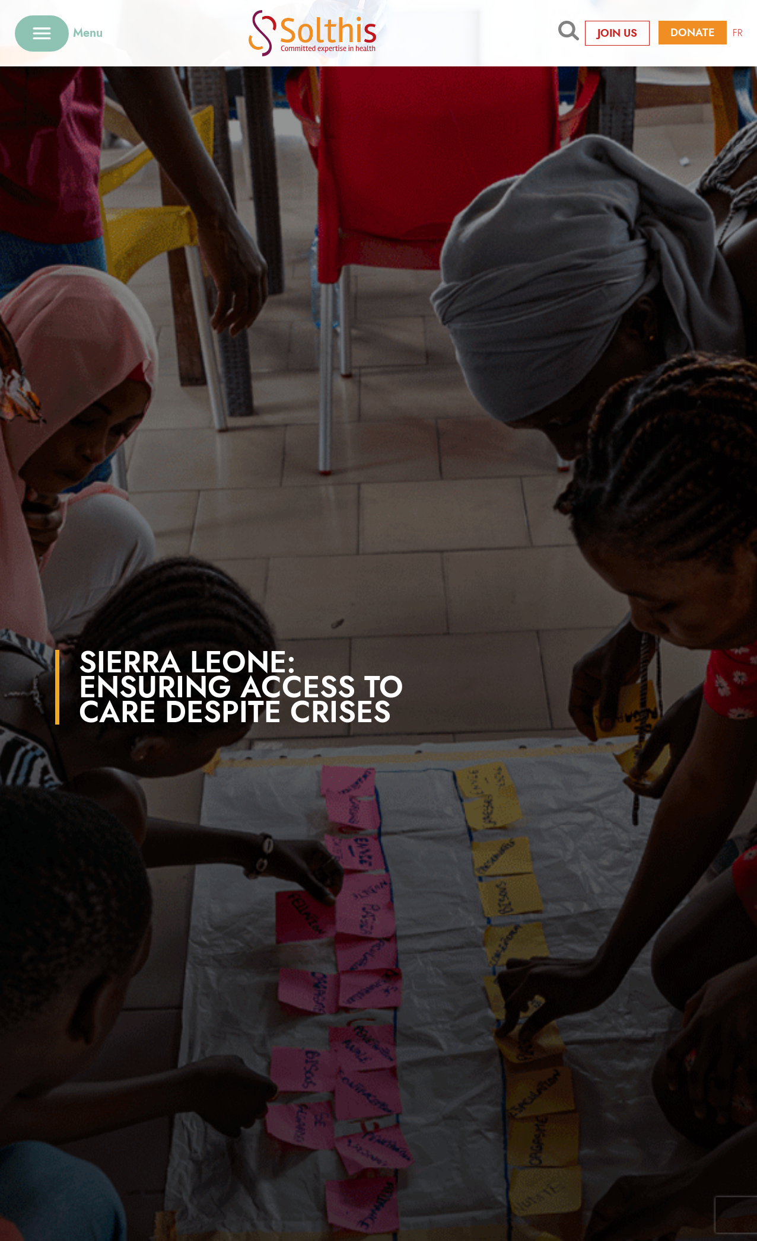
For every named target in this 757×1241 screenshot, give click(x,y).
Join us (617, 33)
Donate (692, 32)
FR (737, 33)
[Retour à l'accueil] (331, 33)
